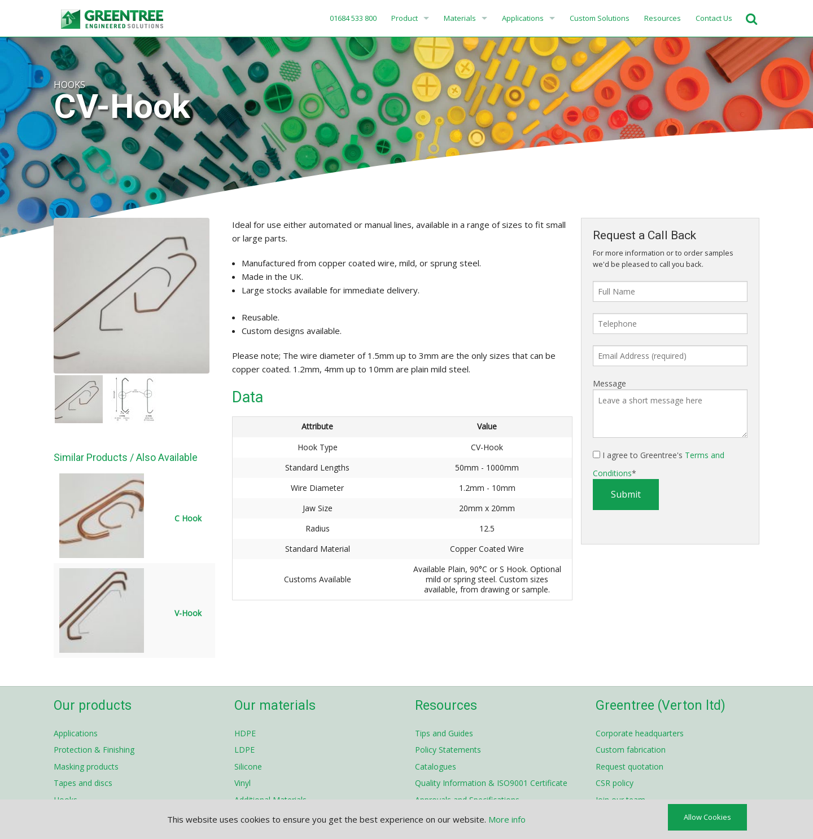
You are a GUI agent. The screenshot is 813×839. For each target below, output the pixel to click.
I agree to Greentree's (658, 464)
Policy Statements (448, 749)
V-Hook (188, 613)
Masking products (86, 766)
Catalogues (435, 766)
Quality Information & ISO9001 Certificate (491, 782)
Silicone (248, 766)
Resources (662, 18)
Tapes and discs (83, 782)
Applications (523, 18)
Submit (626, 494)
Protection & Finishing (94, 749)
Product (404, 18)
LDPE (244, 749)
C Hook (188, 518)
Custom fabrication (631, 749)
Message (609, 383)
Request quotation (629, 766)
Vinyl (242, 782)
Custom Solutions (600, 18)
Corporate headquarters (640, 733)
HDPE (245, 733)
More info (507, 819)
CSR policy (614, 782)
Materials (460, 18)
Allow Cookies (707, 817)
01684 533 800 (352, 18)
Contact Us (714, 18)
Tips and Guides (444, 733)
